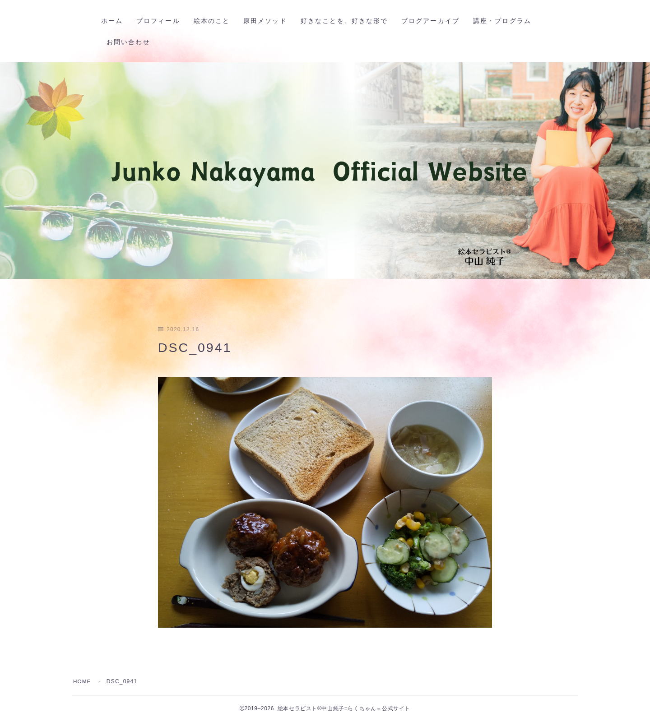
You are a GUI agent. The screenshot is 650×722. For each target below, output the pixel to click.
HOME (82, 681)
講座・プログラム (506, 21)
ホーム (115, 21)
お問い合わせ (132, 42)
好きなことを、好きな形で (347, 21)
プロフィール (162, 21)
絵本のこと (215, 21)
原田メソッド (269, 21)
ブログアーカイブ (434, 21)
